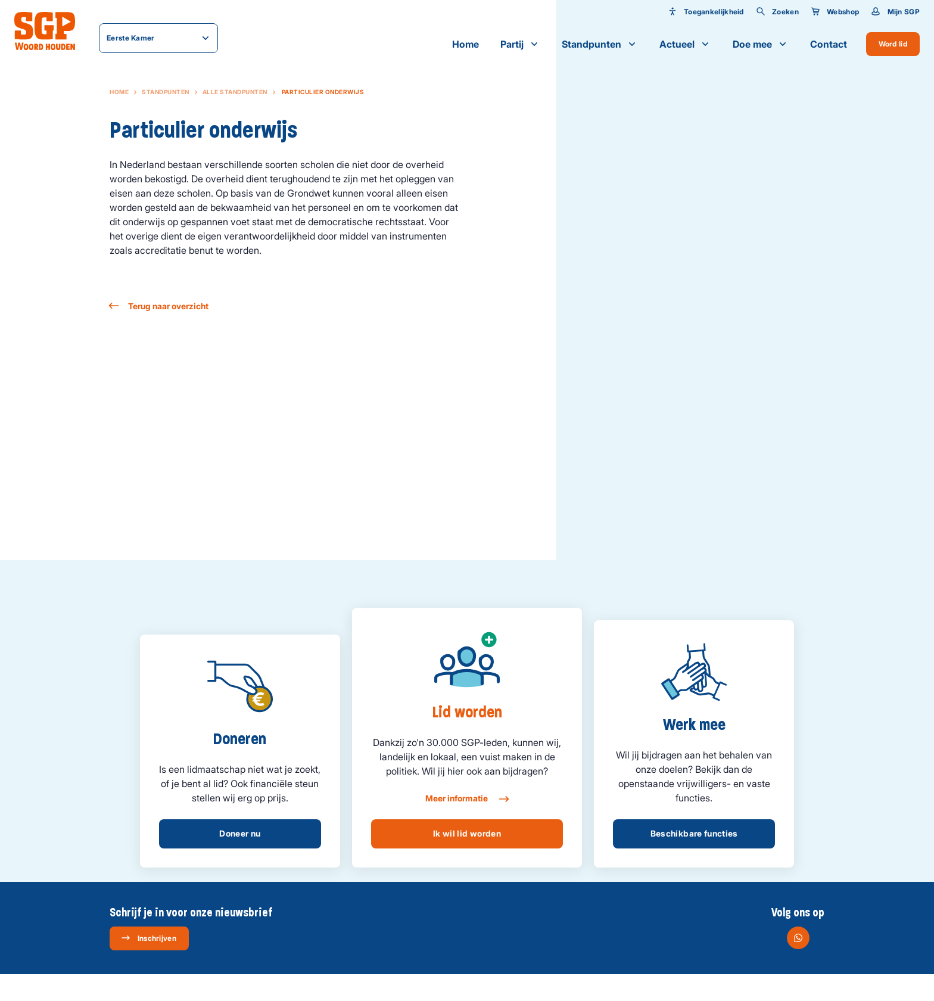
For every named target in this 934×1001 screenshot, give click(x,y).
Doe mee (761, 44)
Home (465, 44)
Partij (520, 44)
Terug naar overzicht (159, 306)
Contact (828, 44)
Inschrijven (148, 938)
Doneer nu (239, 833)
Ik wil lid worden (467, 833)
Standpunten (600, 44)
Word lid (893, 43)
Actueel (685, 44)
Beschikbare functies (694, 833)
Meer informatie (466, 799)
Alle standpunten (235, 91)
